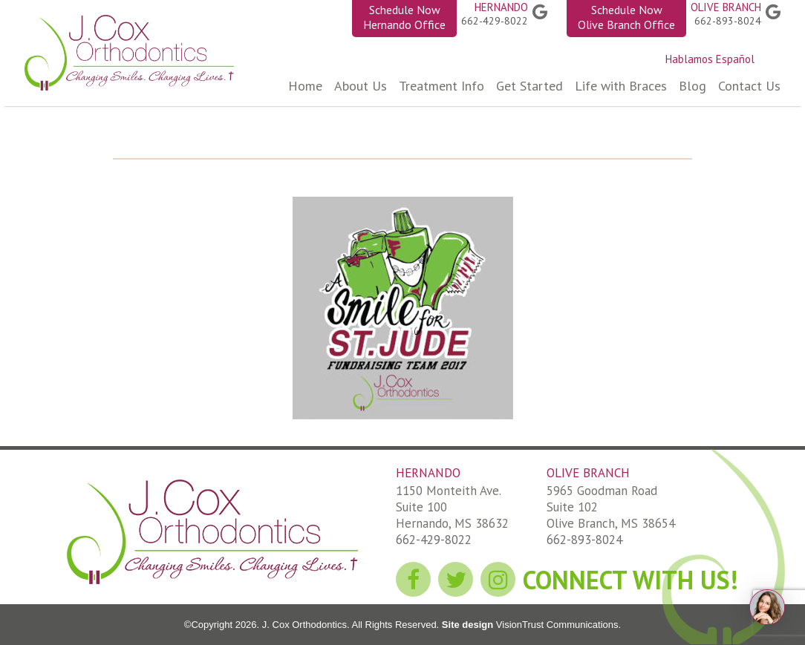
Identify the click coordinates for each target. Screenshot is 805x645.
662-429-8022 (494, 20)
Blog (692, 86)
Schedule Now (404, 17)
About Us (360, 86)
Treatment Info (441, 86)
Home (305, 86)
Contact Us (749, 86)
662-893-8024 (727, 20)
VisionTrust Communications (555, 624)
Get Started (529, 86)
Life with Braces (621, 86)
